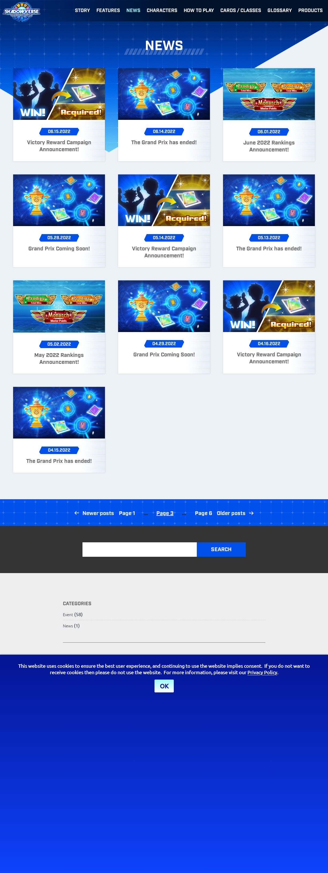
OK (164, 686)
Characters (162, 10)
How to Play (199, 10)
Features (108, 10)
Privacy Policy (262, 672)
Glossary (279, 10)
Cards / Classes (240, 10)
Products (310, 10)
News (133, 10)
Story (82, 10)
